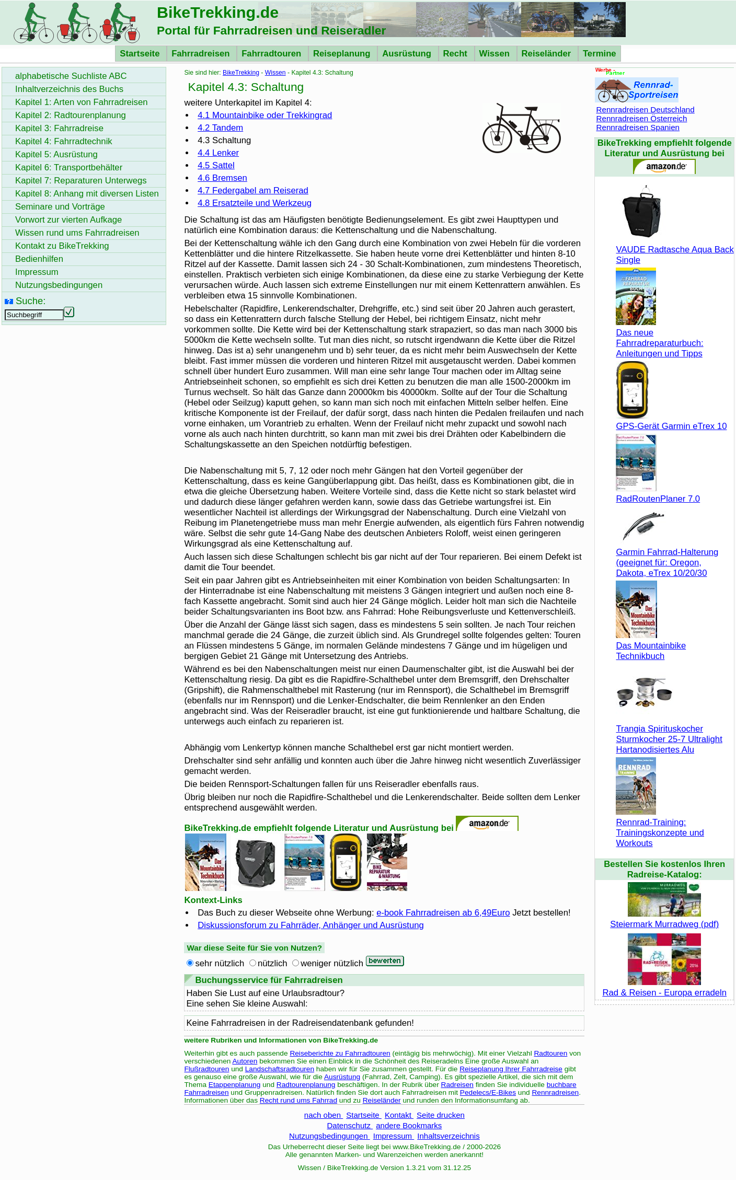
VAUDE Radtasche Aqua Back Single (674, 249)
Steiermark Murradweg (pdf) (664, 919)
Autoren (244, 1061)
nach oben (323, 1114)
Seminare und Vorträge (60, 207)
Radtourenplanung (306, 1085)
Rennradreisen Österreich (641, 118)
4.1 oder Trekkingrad (265, 115)
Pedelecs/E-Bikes (488, 1092)
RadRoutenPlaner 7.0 (658, 493)
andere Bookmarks (409, 1125)
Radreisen (457, 1085)
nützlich (273, 963)
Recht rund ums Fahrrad (298, 1100)
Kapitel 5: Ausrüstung (56, 154)
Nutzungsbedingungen (329, 1135)
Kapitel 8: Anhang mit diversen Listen (87, 194)
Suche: (30, 300)
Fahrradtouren (273, 54)
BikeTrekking (241, 72)
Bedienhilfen (39, 259)
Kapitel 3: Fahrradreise (59, 128)
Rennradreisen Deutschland (645, 109)
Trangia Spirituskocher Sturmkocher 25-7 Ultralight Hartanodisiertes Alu (669, 734)
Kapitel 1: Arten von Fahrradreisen (81, 102)
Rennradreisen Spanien (638, 127)
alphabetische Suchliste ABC (71, 76)
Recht (456, 54)
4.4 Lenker (218, 153)
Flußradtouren (206, 1069)
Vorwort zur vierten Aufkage (68, 220)
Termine (599, 54)
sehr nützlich (219, 963)
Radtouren (550, 1053)
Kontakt (399, 1114)
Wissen (495, 54)
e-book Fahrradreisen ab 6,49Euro (443, 913)
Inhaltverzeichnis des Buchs (69, 89)
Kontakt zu (62, 246)
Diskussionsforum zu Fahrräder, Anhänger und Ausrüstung (311, 925)
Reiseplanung (343, 54)
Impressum (394, 1135)
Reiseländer (547, 54)
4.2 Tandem (220, 128)
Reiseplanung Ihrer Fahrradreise (510, 1069)
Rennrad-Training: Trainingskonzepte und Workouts (660, 827)
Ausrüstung (407, 54)
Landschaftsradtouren (279, 1069)
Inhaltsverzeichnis (448, 1135)
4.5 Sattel (216, 165)
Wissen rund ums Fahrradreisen (77, 233)
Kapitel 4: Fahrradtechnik (63, 141)
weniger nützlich (332, 963)
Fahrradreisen (201, 54)
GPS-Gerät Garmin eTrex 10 (671, 421)
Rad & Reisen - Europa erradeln (664, 987)
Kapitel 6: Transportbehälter (68, 167)
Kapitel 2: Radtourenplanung (70, 115)
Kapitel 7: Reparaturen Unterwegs (81, 181)
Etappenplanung (235, 1085)
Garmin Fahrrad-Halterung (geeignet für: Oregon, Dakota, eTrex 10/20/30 (667, 557)
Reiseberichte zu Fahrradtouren (340, 1053)
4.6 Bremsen (222, 178)
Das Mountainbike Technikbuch (651, 645)
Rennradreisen (555, 1092)
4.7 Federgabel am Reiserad (253, 190)
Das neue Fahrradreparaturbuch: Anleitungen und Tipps (659, 337)
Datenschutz (350, 1125)
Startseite (141, 54)
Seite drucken (441, 1114)
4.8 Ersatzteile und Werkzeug (255, 203)
